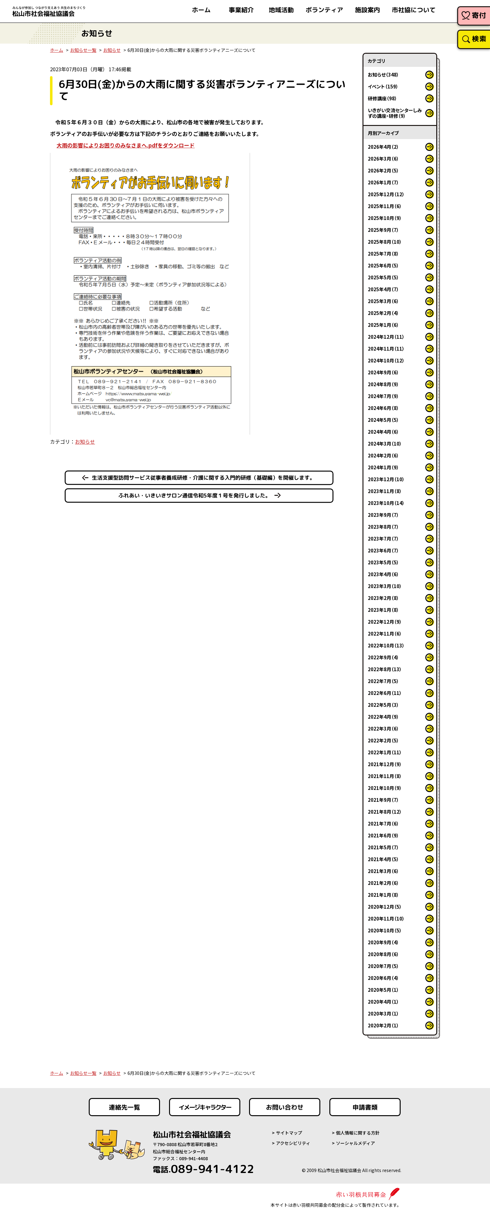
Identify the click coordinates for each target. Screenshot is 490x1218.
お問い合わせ (284, 1107)
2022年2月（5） (383, 740)
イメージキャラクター (204, 1107)
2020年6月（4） (383, 978)
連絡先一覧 (124, 1107)
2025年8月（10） (385, 241)
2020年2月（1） (383, 1025)
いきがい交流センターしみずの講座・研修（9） (395, 113)
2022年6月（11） (385, 693)
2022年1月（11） (385, 752)
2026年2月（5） (383, 170)
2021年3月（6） (383, 871)
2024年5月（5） (383, 420)
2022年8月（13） (385, 669)
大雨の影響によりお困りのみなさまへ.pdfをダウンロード (126, 145)
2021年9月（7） (383, 799)
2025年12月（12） (386, 194)
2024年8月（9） (383, 384)
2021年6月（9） (383, 835)
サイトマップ (289, 1133)
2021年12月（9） (385, 764)
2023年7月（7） (383, 538)
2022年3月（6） (383, 728)
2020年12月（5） (385, 906)
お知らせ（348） (383, 74)
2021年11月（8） (385, 776)
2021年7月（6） (383, 823)
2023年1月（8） (383, 610)
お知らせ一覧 (83, 50)
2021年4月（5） (383, 859)
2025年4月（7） (383, 289)
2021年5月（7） (383, 847)
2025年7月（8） (383, 253)
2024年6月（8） (383, 408)
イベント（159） (383, 86)
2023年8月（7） (383, 526)
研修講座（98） (382, 98)
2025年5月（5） (383, 277)
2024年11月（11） (386, 348)
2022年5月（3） (383, 704)
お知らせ (112, 50)
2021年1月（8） (383, 894)
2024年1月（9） (383, 467)
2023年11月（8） (385, 491)
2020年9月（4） (383, 942)
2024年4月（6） (383, 431)
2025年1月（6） (383, 325)
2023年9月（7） (383, 515)
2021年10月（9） (385, 788)
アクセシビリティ (293, 1143)
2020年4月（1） (383, 1001)
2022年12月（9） (385, 621)
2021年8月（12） (385, 811)
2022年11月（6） (385, 633)
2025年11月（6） (385, 206)
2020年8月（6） (383, 954)
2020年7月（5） (383, 966)
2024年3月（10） (385, 443)
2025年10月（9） (385, 218)
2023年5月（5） (383, 562)
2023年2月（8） (383, 598)
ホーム (56, 50)
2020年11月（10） (386, 918)
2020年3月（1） (383, 1013)
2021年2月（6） (383, 883)
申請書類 (365, 1107)
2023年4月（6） (383, 574)
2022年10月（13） (386, 645)
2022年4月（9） (383, 716)
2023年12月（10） (386, 479)
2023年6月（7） (383, 550)
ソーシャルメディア (355, 1143)
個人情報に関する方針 (358, 1133)
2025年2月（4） (383, 313)
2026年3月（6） (383, 158)
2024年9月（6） (383, 372)
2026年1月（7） (383, 182)
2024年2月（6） (383, 455)
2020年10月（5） (385, 930)
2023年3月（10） (385, 586)
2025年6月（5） (383, 265)
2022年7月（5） (383, 681)
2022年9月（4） (383, 657)
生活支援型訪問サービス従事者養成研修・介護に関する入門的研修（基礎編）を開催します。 (203, 477)
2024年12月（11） (386, 336)
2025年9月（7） (383, 230)
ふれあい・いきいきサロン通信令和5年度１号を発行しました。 (194, 495)
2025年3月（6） (383, 301)
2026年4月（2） (383, 146)
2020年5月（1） (383, 989)
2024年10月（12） (386, 360)
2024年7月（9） (383, 396)
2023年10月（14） (386, 503)
